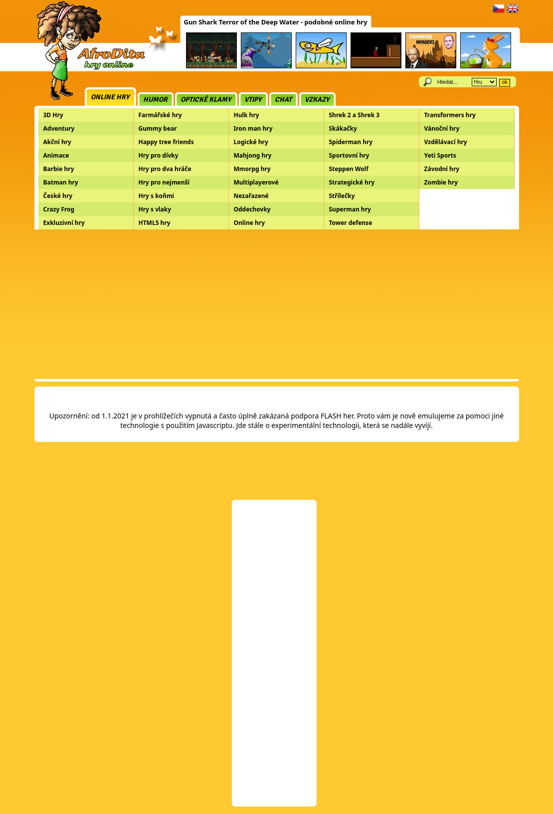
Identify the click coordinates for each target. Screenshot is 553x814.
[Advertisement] (276, 304)
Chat (283, 99)
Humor (155, 99)
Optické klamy (206, 99)
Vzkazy (317, 99)
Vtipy (253, 99)
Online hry (110, 97)
